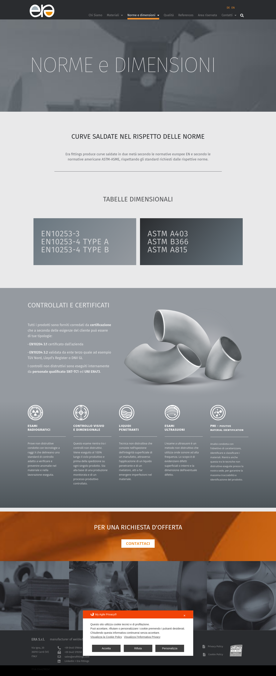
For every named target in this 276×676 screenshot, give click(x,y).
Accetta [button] (106, 648)
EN (233, 7)
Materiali (115, 15)
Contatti (229, 15)
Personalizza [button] (169, 648)
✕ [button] (184, 615)
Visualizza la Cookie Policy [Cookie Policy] (106, 636)
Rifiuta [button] (138, 648)
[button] (242, 15)
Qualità (169, 15)
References (185, 15)
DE (228, 7)
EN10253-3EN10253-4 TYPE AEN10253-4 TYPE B (75, 241)
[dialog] (138, 633)
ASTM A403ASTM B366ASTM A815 (168, 241)
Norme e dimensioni (143, 15)
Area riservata (207, 15)
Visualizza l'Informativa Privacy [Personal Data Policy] (142, 636)
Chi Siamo (95, 15)
